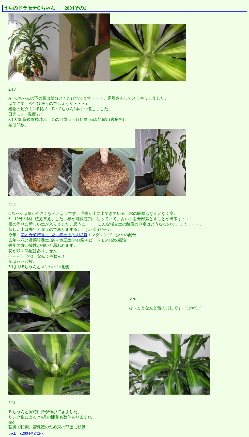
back (12, 433)
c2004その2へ (32, 433)
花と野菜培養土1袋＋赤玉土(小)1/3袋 (54, 235)
